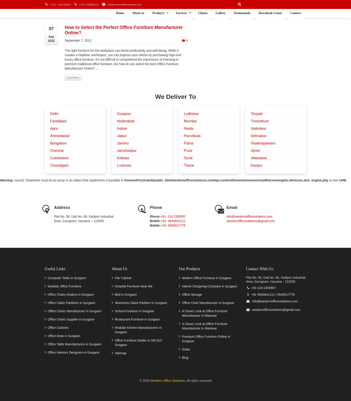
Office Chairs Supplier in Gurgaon (71, 319)
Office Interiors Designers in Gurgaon (73, 352)
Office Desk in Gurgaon (64, 336)
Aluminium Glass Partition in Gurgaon (141, 303)
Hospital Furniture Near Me (133, 286)
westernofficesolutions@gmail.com (251, 221)
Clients (203, 13)
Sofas (186, 349)
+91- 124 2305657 (173, 216)
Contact (295, 13)
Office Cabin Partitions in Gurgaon (71, 303)
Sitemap (120, 353)
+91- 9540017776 (173, 225)
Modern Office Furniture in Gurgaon (206, 278)
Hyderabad (126, 121)
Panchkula (192, 136)
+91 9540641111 (260, 294)
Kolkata (123, 158)
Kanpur (256, 165)
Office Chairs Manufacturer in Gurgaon (74, 311)
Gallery (221, 13)
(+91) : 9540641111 (89, 4)
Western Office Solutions (167, 380)
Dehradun (258, 136)
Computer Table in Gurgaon (67, 278)
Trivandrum (260, 121)
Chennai (57, 151)
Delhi (54, 114)
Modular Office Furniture (64, 286)
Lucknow (124, 165)
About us (138, 13)
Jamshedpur (127, 151)
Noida (188, 128)
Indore (122, 128)
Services (183, 13)
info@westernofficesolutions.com (127, 4)
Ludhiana (191, 114)
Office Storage (192, 294)
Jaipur (122, 136)
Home (120, 13)
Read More (73, 77)
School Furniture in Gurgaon (134, 311)
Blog (185, 357)
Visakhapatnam (263, 143)
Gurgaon (124, 114)
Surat (188, 158)
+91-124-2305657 (261, 288)
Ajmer (255, 151)
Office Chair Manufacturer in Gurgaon (208, 303)
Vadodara (258, 128)
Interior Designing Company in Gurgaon (209, 286)
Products (160, 13)
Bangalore (58, 143)
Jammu (123, 143)
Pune (188, 151)
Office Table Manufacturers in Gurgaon (74, 344)
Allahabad (259, 158)
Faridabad (58, 121)
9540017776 (286, 294)
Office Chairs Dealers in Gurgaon (71, 294)
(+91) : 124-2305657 (60, 4)
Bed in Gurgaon (126, 294)
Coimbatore (59, 158)
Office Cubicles (58, 327)
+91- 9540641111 (173, 221)
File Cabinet (123, 278)
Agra (54, 128)
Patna (188, 143)
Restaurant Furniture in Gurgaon (137, 319)
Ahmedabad (59, 136)
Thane (189, 165)
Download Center (270, 13)
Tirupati (257, 114)
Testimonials (242, 13)
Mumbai (190, 121)
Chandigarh (59, 165)
